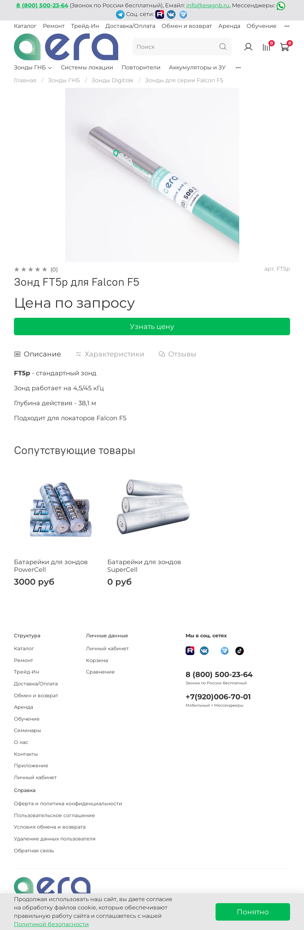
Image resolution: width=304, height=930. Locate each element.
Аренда (229, 26)
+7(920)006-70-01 (218, 696)
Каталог (25, 26)
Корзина (97, 660)
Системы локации (87, 67)
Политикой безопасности (51, 924)
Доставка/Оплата (130, 26)
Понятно (253, 912)
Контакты (26, 754)
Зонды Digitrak (113, 80)
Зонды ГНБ (33, 67)
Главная (25, 80)
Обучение (261, 26)
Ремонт (54, 26)
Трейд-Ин (85, 26)
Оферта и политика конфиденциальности (68, 803)
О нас (21, 742)
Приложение (31, 765)
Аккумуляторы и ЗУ (197, 67)
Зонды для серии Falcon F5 (184, 80)
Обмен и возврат (187, 26)
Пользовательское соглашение (54, 815)
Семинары (27, 730)
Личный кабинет (35, 777)
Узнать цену (152, 326)
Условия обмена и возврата (50, 827)
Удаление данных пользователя (54, 839)
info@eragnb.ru (207, 5)
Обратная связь (34, 850)
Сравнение (100, 672)
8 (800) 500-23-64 (219, 674)
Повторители (141, 67)
